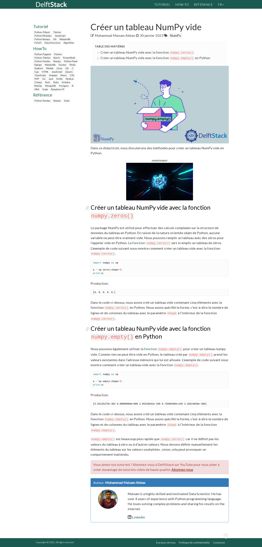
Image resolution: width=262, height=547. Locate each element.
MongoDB (50, 85)
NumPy (175, 35)
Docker (62, 64)
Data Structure (52, 42)
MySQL (38, 85)
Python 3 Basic (42, 32)
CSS (72, 75)
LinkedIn (136, 517)
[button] (160, 181)
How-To (182, 4)
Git (54, 39)
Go (43, 78)
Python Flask (70, 61)
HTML (45, 71)
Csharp (38, 82)
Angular (53, 75)
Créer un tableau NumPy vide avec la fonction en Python (155, 58)
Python (58, 54)
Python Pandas (42, 61)
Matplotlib (65, 39)
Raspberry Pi (57, 89)
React (63, 75)
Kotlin (59, 78)
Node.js (70, 78)
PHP (36, 78)
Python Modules (43, 35)
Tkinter (57, 32)
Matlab (49, 68)
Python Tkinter (42, 57)
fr (221, 4)
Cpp (36, 71)
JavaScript (60, 35)
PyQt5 (37, 42)
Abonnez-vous (182, 470)
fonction (151, 243)
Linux (59, 68)
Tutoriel (162, 4)
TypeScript (40, 75)
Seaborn (38, 68)
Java (51, 78)
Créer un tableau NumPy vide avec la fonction (147, 52)
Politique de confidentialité (194, 542)
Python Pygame (42, 54)
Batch (57, 57)
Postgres (64, 85)
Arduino (66, 82)
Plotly (73, 64)
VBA (36, 89)
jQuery (69, 71)
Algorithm (68, 42)
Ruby (56, 82)
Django (38, 64)
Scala (45, 89)
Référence (203, 4)
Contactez (219, 542)
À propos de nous (166, 542)
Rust (47, 82)
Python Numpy (42, 39)
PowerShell (69, 57)
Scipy (67, 100)
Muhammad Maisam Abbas (115, 35)
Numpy (57, 61)
